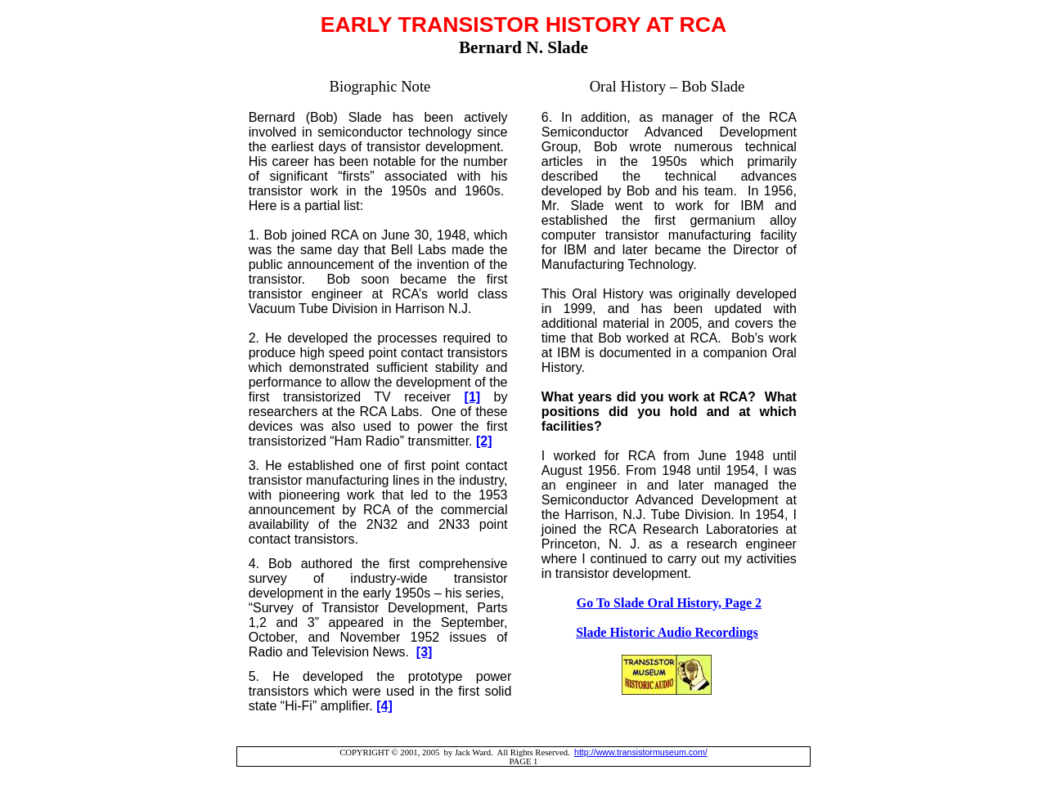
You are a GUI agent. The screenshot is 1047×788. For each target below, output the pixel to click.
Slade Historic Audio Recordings (667, 632)
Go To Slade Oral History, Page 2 (669, 603)
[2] (484, 441)
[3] (424, 652)
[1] (473, 397)
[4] (384, 706)
